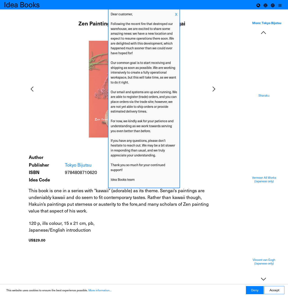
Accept (274, 290)
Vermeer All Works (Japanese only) (264, 179)
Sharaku (264, 95)
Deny (255, 290)
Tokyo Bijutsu (78, 165)
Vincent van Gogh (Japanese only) (264, 261)
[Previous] (32, 89)
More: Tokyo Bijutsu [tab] (266, 22)
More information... (100, 290)
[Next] (214, 89)
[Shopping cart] (265, 5)
